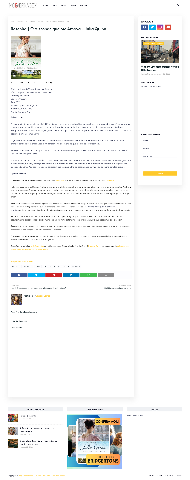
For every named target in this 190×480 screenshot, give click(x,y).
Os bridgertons (49, 266)
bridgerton (26, 21)
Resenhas (76, 266)
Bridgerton (59, 180)
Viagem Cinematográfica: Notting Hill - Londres (160, 68)
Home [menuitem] (45, 5)
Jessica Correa (43, 295)
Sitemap (179, 476)
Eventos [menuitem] (83, 5)
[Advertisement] (161, 109)
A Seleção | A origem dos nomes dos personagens (37, 430)
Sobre (159, 476)
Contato (169, 476)
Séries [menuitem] (64, 5)
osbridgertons (63, 266)
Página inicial (16, 21)
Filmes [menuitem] (73, 5)
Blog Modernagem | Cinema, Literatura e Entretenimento (42, 476)
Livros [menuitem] (54, 5)
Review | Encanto (28, 415)
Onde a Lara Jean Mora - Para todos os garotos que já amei (38, 442)
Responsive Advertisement (22, 261)
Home (151, 476)
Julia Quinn (109, 180)
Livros (38, 266)
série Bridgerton (37, 246)
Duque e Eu (93, 246)
